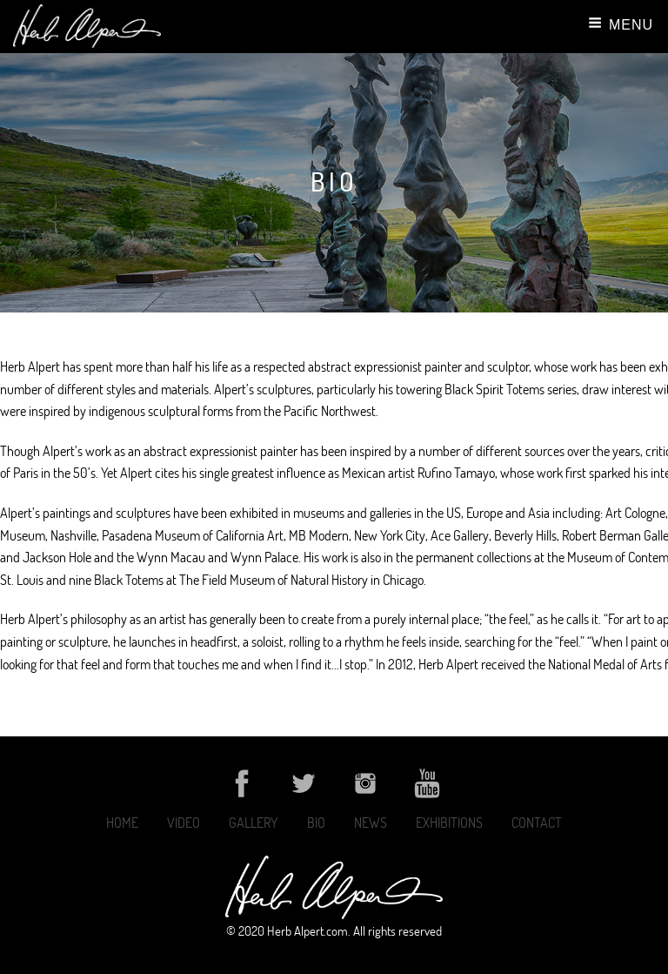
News (370, 822)
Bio (316, 822)
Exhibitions (449, 822)
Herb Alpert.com (307, 931)
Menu (620, 24)
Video (183, 822)
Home (122, 822)
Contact (536, 822)
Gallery (253, 822)
